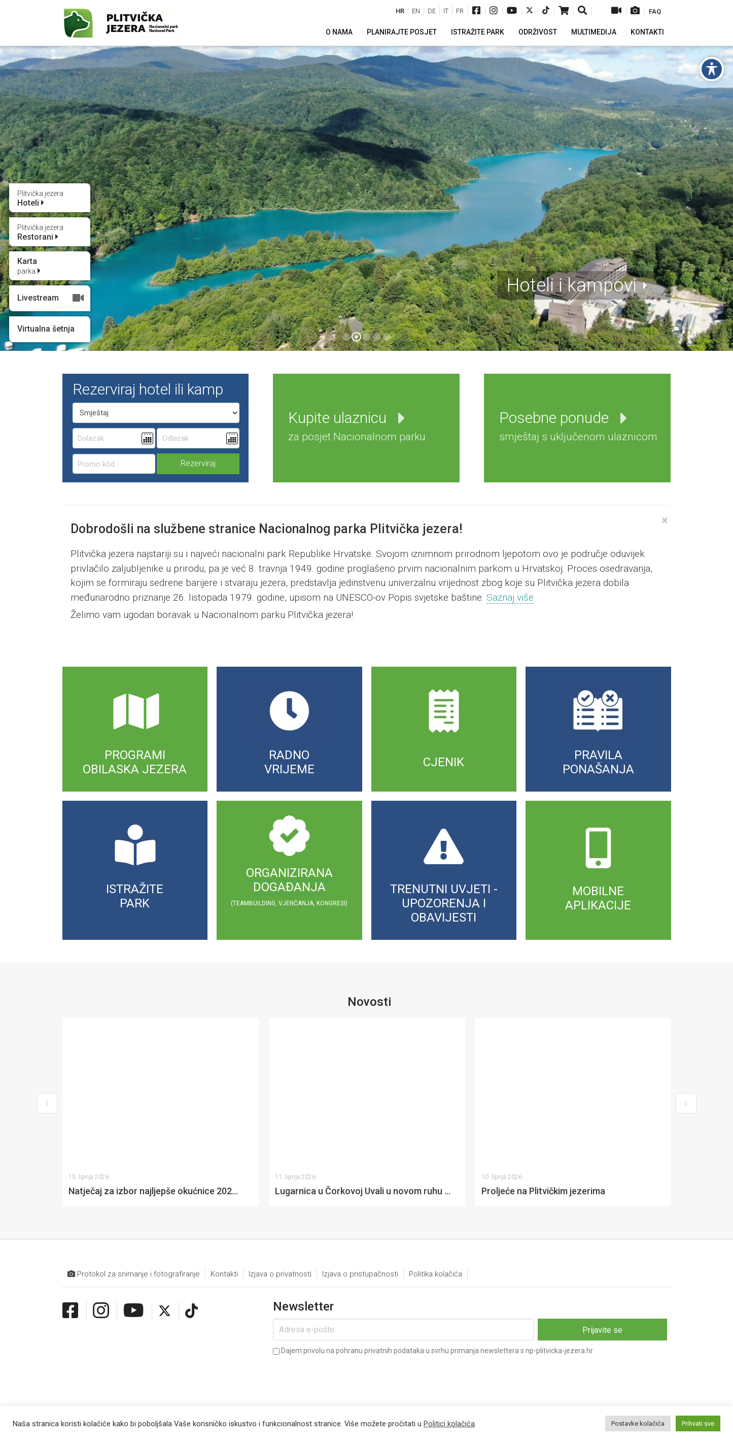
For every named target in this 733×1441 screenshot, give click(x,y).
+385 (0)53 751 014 (169, 1352)
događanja (289, 887)
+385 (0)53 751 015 (104, 1352)
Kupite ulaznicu (357, 426)
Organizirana (289, 873)
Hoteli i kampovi (572, 285)
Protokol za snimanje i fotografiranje (133, 1127)
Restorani (40, 232)
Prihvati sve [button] (698, 1423)
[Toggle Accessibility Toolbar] (712, 69)
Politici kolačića (449, 1423)
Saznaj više (510, 597)
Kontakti (224, 1126)
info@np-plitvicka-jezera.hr (269, 1352)
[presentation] (350, 1230)
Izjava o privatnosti (280, 1126)
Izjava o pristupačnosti (360, 1126)
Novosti (369, 1002)
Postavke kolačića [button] (638, 1423)
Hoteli (40, 198)
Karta (29, 266)
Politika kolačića (435, 1126)
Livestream (50, 298)
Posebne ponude (578, 426)
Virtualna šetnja (46, 329)
